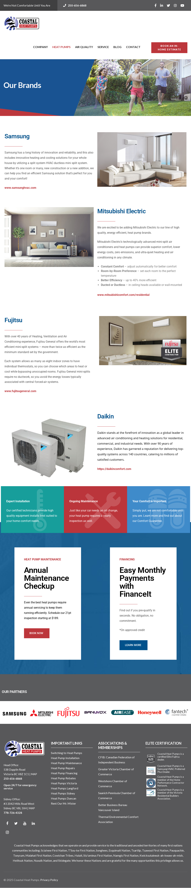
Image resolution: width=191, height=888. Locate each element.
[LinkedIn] (33, 823)
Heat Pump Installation (65, 758)
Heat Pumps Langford (64, 788)
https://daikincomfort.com (114, 469)
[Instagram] (7, 832)
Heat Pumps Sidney (63, 793)
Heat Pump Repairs (63, 768)
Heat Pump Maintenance (66, 763)
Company (40, 47)
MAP (34, 774)
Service (103, 47)
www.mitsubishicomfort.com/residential (123, 295)
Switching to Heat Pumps (66, 753)
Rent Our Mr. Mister (63, 803)
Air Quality (84, 47)
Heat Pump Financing (64, 773)
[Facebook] (7, 823)
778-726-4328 (13, 812)
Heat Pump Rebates (63, 778)
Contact (133, 47)
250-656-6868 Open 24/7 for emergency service (20, 783)
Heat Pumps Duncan (63, 798)
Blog (117, 47)
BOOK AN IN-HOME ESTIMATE (169, 47)
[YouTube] (24, 823)
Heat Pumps (61, 47)
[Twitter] (15, 823)
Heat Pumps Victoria (64, 783)
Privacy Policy (49, 879)
